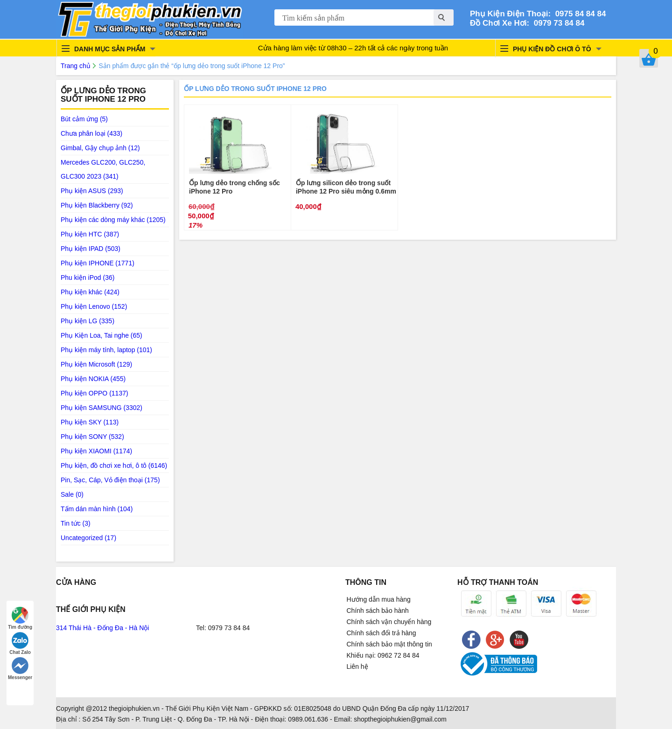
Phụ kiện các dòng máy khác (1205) (113, 219)
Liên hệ (357, 666)
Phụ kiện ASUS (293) (92, 190)
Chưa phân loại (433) (91, 133)
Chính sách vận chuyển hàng (389, 621)
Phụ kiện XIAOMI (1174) (96, 451)
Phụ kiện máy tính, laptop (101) (106, 350)
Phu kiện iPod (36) (87, 277)
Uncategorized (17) (88, 538)
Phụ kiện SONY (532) (92, 436)
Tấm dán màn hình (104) (97, 509)
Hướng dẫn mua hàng (379, 599)
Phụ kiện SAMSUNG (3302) (101, 407)
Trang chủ (76, 65)
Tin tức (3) (76, 523)
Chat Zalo (20, 643)
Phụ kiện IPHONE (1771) (97, 263)
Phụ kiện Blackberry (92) (97, 205)
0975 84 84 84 (578, 13)
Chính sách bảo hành (378, 610)
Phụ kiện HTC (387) (90, 234)
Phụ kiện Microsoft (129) (96, 364)
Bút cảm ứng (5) (84, 119)
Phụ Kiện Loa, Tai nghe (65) (101, 335)
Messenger (20, 668)
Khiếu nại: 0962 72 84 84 (383, 655)
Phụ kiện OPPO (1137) (94, 393)
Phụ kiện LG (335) (87, 321)
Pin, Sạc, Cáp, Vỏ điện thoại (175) (110, 480)
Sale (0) (72, 494)
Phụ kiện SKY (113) (90, 422)
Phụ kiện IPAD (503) (90, 248)
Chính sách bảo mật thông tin (389, 644)
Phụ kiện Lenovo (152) (94, 306)
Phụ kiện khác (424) (90, 292)
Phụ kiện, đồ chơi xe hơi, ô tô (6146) (114, 465)
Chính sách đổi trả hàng (381, 633)
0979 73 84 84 (556, 23)
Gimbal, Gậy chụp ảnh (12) (100, 148)
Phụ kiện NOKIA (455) (93, 378)
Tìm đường (20, 618)
